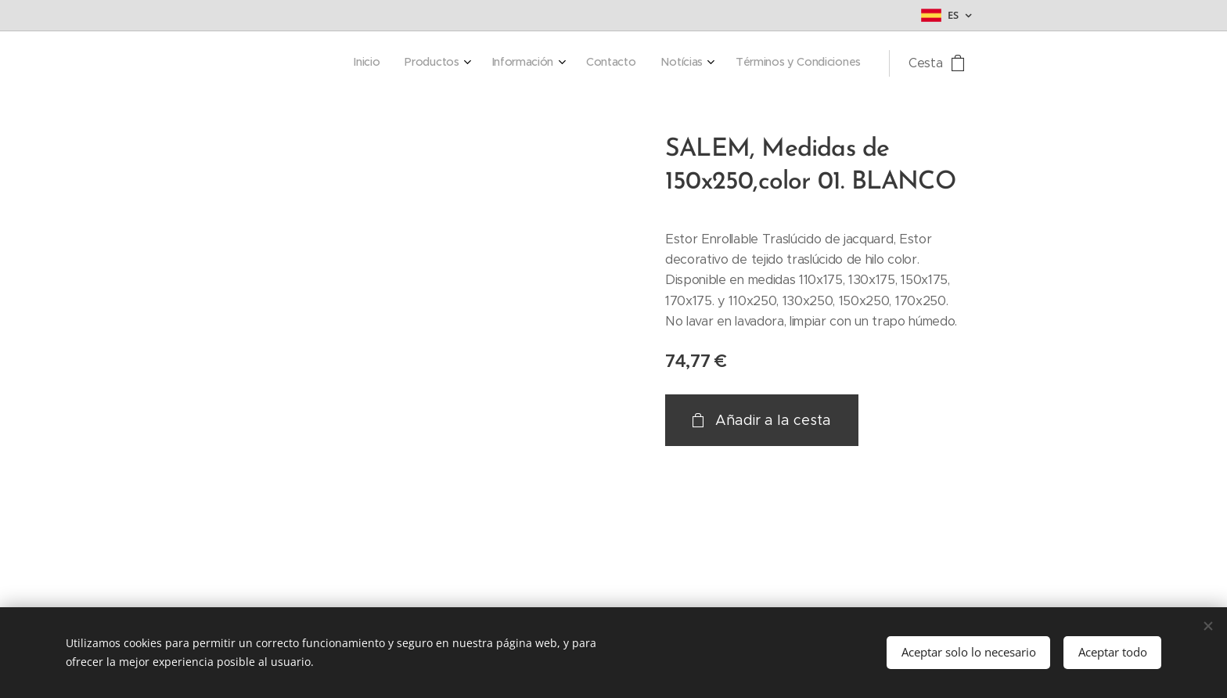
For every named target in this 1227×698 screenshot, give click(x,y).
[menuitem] (716, 63)
